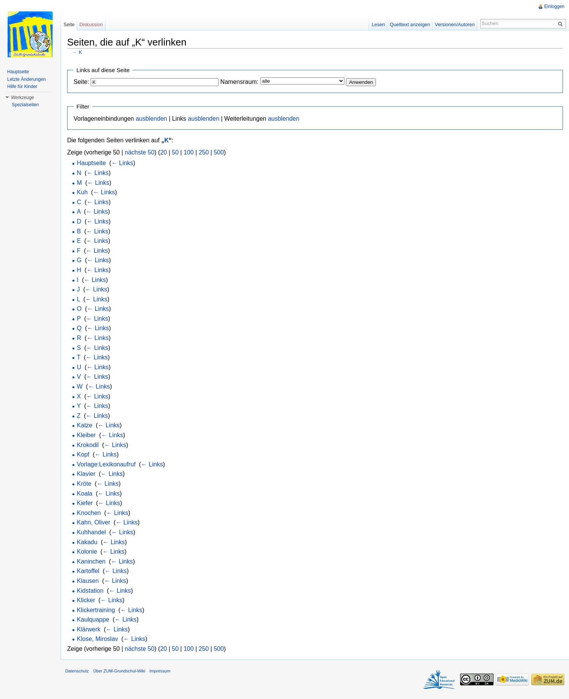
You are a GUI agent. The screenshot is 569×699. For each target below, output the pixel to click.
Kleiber (86, 435)
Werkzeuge (22, 97)
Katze (85, 425)
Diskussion (91, 24)
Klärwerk (89, 629)
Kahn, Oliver (93, 522)
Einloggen (554, 6)
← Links (122, 163)
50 (175, 152)
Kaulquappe (93, 619)
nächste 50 (139, 152)
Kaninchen (91, 561)
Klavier (86, 474)
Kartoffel (88, 571)
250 (204, 152)
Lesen (378, 24)
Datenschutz (77, 671)
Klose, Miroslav (97, 639)
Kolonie (87, 551)
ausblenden (151, 118)
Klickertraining (96, 610)
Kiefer (85, 503)
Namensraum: (239, 82)
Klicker (86, 600)
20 (163, 152)
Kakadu (87, 542)
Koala (85, 493)
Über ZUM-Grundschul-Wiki (119, 671)
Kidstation (90, 590)
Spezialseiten (25, 104)
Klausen (88, 581)
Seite (68, 24)
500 (219, 152)
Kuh (82, 192)
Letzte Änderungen (26, 79)
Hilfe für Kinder (22, 86)
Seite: (81, 82)
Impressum (159, 671)
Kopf (83, 454)
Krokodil (88, 445)
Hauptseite (91, 163)
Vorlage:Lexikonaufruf (106, 464)
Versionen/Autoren (455, 24)
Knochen (89, 513)
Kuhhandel (91, 532)
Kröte (84, 483)
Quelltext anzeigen (410, 24)
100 (189, 152)
